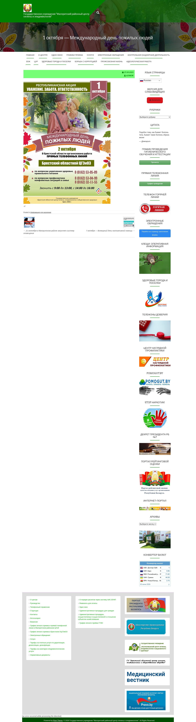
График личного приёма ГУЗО (91, 621)
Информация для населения (40, 212)
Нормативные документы (40, 653)
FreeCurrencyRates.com (184, 585)
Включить (154, 100)
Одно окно (56, 55)
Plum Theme (58, 719)
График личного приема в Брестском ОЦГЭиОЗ (48, 630)
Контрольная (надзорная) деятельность (149, 55)
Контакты (33, 613)
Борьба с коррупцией (86, 61)
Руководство (35, 602)
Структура (34, 609)
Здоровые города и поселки (56, 61)
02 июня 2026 (145, 583)
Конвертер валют (155, 561)
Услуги (90, 55)
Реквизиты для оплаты (88, 602)
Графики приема (74, 55)
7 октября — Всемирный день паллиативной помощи (110, 231)
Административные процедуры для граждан (96, 609)
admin (129, 76)
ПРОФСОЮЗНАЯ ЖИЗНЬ (111, 61)
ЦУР (36, 61)
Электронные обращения (111, 55)
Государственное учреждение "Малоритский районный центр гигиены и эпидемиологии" (56, 15)
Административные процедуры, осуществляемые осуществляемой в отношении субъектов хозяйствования (97, 615)
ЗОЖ (28, 61)
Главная (30, 55)
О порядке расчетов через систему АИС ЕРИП (97, 598)
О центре (43, 55)
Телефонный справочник (40, 605)
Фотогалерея (35, 616)
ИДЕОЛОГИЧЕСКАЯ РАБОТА (139, 61)
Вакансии (34, 620)
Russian (145, 80)
